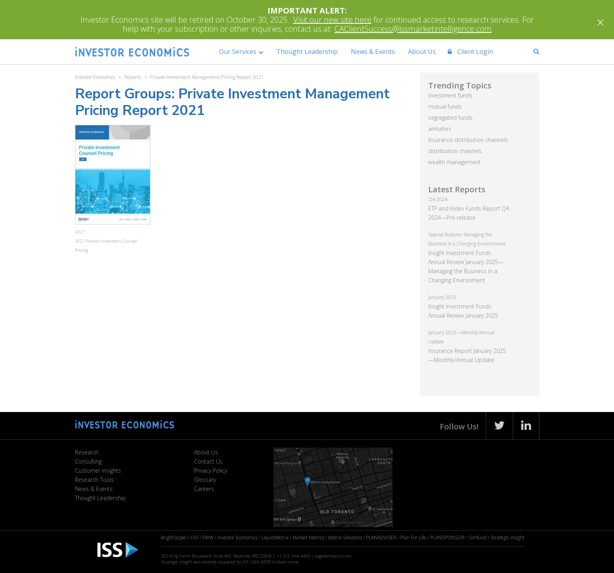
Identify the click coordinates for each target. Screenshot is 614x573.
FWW (208, 537)
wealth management (454, 162)
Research (86, 452)
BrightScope (173, 537)
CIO (194, 537)
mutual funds (445, 106)
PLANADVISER (381, 537)
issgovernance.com (333, 556)
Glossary (205, 479)
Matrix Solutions (345, 537)
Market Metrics (308, 537)
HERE (265, 562)
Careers (204, 489)
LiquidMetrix (275, 537)
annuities (439, 128)
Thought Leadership (307, 51)
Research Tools (94, 479)
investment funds (450, 95)
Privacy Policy (210, 470)
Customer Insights (98, 470)
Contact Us (208, 461)
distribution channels (455, 151)
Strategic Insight (507, 537)
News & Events (373, 51)
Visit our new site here (332, 19)
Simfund (478, 537)
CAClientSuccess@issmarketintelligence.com (413, 28)
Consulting (88, 461)
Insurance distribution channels (468, 140)
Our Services (237, 51)
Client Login (470, 51)
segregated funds (450, 117)
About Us (422, 51)
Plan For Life (413, 537)
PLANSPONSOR (447, 537)
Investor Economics (237, 537)
